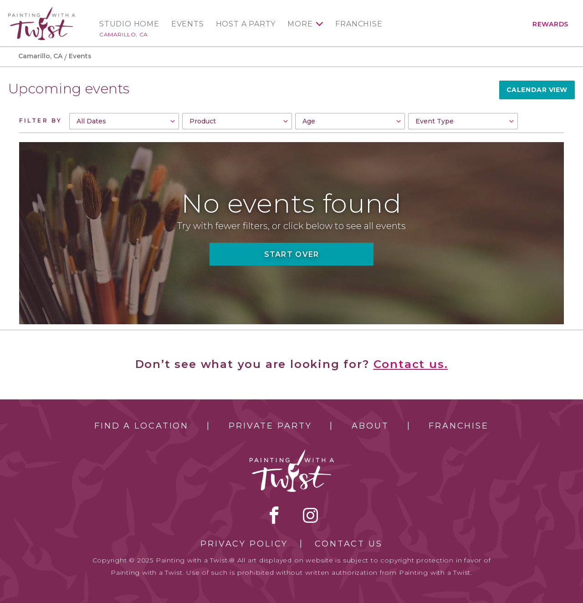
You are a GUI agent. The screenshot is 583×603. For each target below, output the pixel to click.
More (299, 24)
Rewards (550, 24)
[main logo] (41, 10)
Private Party (270, 426)
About (370, 426)
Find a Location (141, 426)
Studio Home (129, 24)
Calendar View (537, 90)
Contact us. (410, 364)
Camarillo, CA (123, 34)
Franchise (358, 24)
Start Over (291, 254)
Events (187, 24)
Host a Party (246, 24)
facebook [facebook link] (274, 515)
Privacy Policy (244, 544)
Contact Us (349, 544)
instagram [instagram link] (310, 515)
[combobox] (124, 121)
